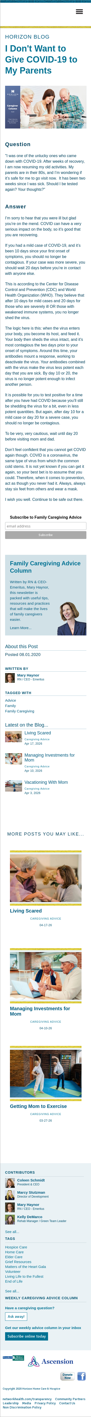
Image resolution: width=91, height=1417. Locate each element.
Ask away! (16, 1316)
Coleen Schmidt (31, 1180)
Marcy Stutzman (31, 1192)
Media (26, 1403)
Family (10, 706)
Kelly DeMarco (29, 1217)
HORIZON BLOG (27, 37)
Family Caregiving (19, 711)
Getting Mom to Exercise (38, 1106)
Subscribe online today (27, 1336)
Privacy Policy (45, 1403)
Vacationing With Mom (46, 782)
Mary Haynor (28, 675)
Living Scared (38, 732)
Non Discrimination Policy (22, 1407)
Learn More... (21, 628)
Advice (10, 700)
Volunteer (12, 1271)
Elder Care (14, 1257)
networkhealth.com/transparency (27, 1399)
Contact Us (67, 1403)
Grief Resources (18, 1262)
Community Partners (70, 1399)
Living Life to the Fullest (24, 1276)
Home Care (14, 1252)
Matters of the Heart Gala (25, 1267)
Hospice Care (16, 1247)
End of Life (14, 1281)
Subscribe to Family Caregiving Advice (46, 517)
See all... (12, 1232)
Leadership (11, 1403)
